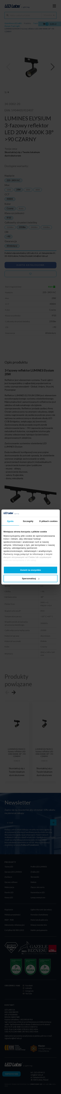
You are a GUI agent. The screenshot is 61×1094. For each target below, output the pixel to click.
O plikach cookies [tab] (48, 521)
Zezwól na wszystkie (30, 570)
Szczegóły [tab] (28, 521)
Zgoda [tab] (10, 521)
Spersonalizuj (30, 578)
